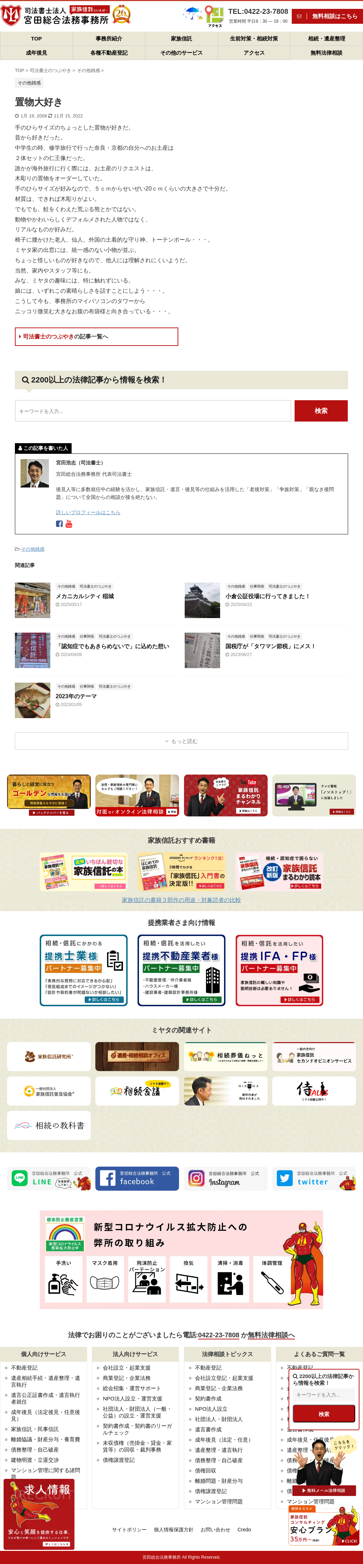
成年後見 (36, 53)
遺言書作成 (208, 1429)
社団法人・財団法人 (219, 1419)
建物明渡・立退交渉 (35, 1460)
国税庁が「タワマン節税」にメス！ (270, 646)
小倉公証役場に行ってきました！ (268, 596)
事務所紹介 (109, 38)
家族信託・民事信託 (35, 1429)
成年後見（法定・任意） (224, 1440)
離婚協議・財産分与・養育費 (45, 1439)
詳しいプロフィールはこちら (88, 512)
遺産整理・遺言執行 (219, 1450)
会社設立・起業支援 (127, 1368)
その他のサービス (181, 53)
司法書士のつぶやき (63, 337)
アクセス (254, 53)
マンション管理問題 (219, 1501)
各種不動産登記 (109, 53)
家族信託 (181, 38)
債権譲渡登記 (119, 1460)
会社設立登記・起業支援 (224, 1378)
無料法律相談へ (271, 1335)
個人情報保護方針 (174, 1529)
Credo (244, 1529)
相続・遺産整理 (326, 38)
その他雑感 (32, 549)
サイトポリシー (129, 1529)
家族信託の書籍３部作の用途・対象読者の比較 (181, 900)
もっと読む (184, 741)
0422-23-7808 (218, 1335)
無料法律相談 (326, 53)
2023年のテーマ (76, 696)
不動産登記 (24, 1368)
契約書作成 (208, 1398)
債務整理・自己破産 (35, 1450)
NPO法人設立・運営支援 (132, 1398)
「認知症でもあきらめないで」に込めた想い (112, 646)
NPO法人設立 (211, 1409)
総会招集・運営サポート (132, 1388)
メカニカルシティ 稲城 (85, 596)
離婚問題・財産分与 (219, 1481)
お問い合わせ (215, 1529)
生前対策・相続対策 (254, 38)
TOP (36, 38)
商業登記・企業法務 (127, 1378)
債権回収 (205, 1470)
